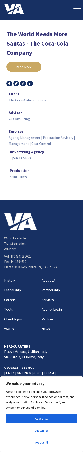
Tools (8, 309)
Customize (42, 431)
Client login (13, 319)
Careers (10, 299)
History (9, 280)
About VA (48, 280)
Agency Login (52, 309)
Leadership (12, 290)
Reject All (41, 442)
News (46, 329)
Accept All (41, 419)
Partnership (51, 290)
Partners (48, 319)
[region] (41, 414)
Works (9, 329)
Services (48, 299)
